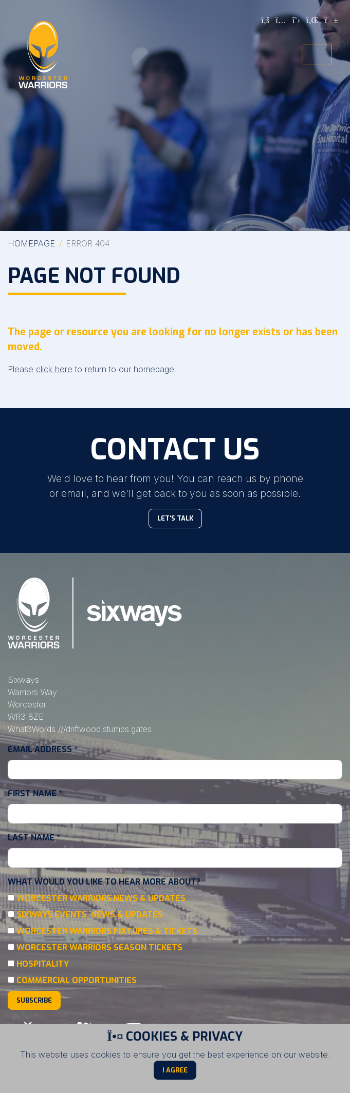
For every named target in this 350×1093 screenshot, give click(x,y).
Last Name (34, 837)
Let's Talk (175, 518)
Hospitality (42, 963)
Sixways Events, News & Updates (89, 914)
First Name (35, 793)
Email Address (43, 749)
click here (54, 369)
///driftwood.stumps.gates (105, 729)
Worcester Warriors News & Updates (101, 898)
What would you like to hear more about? (104, 881)
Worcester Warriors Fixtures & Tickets (106, 931)
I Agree (175, 1070)
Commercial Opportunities (76, 980)
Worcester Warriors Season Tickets (99, 947)
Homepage (31, 243)
